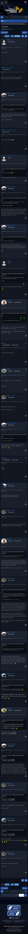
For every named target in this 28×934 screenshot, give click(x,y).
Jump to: (17, 895)
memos (11, 300)
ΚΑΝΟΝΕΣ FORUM (18, 921)
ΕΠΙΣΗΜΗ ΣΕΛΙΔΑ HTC (7, 920)
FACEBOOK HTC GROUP (19, 920)
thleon (10, 484)
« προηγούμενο (4, 32)
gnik (10, 369)
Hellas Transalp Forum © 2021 (14, 930)
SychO (18, 927)
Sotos (5, 343)
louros (10, 708)
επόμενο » (25, 32)
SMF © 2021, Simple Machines (18, 926)
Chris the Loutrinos (8, 67)
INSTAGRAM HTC (8, 921)
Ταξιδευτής (11, 673)
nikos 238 (5, 29)
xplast (10, 40)
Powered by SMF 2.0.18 (8, 926)
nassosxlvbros (13, 93)
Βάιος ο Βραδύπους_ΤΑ (9, 130)
